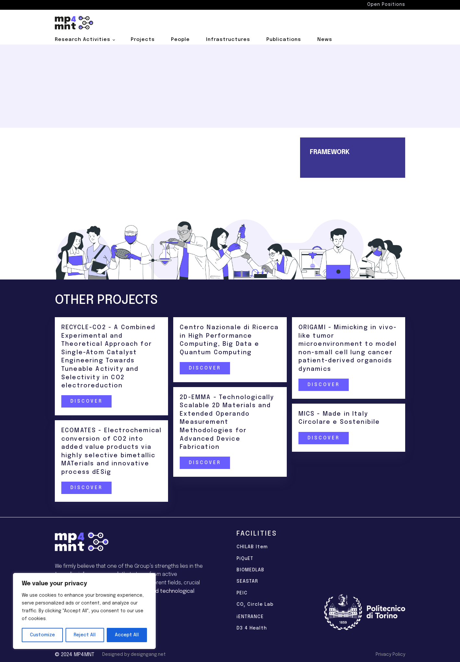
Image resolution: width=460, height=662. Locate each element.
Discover (86, 401)
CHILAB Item (252, 547)
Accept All (127, 635)
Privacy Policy (390, 654)
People (180, 39)
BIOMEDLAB (250, 570)
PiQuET (244, 558)
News (324, 39)
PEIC (242, 593)
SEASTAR (247, 581)
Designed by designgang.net (134, 654)
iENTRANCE (250, 617)
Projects (143, 39)
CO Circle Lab (254, 605)
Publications (283, 39)
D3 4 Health (251, 628)
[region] (84, 611)
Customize (42, 635)
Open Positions (386, 4)
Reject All (85, 635)
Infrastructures (228, 39)
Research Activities (82, 39)
